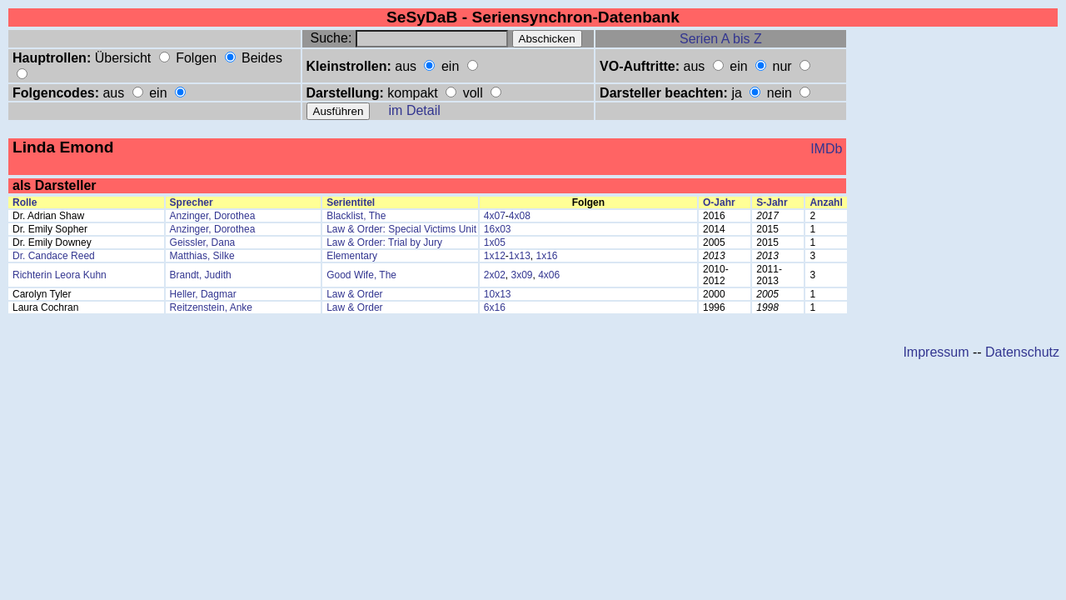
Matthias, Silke (202, 256)
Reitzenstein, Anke (211, 307)
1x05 (495, 242)
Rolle (24, 202)
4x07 (495, 216)
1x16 (547, 256)
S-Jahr (771, 202)
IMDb (826, 149)
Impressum (936, 352)
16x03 (497, 229)
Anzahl (825, 202)
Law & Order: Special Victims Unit (401, 229)
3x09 (521, 275)
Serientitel (350, 202)
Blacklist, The (356, 216)
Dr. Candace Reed (53, 256)
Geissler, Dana (203, 242)
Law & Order (354, 294)
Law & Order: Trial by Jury (384, 242)
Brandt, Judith (201, 275)
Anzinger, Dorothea (213, 216)
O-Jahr (719, 202)
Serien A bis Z (721, 39)
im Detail (415, 110)
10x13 (497, 294)
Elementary (351, 256)
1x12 (495, 256)
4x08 (520, 216)
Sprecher (191, 202)
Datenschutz (1022, 352)
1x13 (520, 256)
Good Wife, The (361, 275)
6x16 (495, 307)
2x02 (495, 275)
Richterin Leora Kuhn (59, 275)
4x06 (549, 275)
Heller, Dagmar (203, 294)
